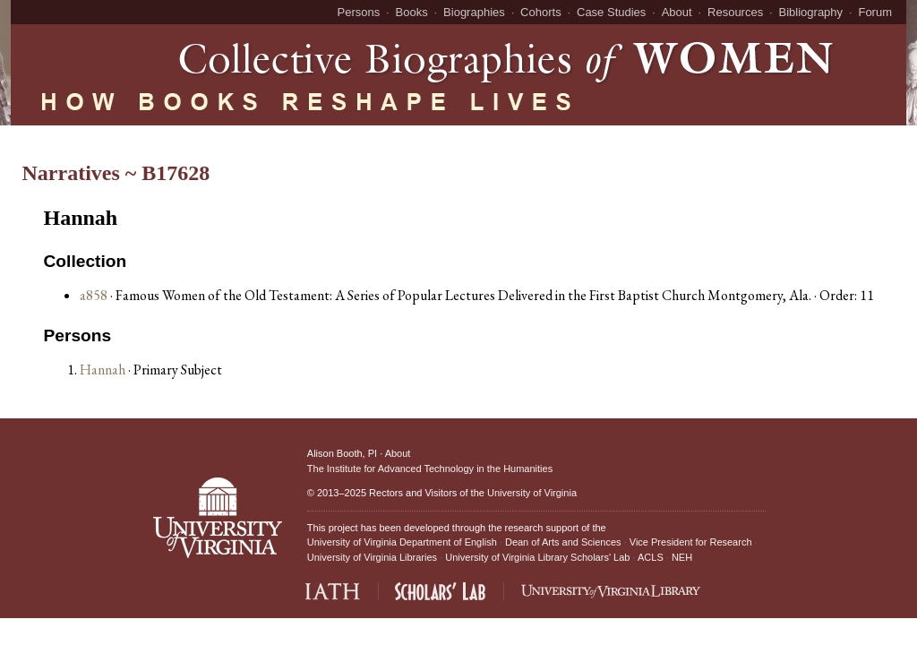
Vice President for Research (691, 542)
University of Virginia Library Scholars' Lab (537, 557)
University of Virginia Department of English (402, 542)
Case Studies (611, 12)
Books (412, 12)
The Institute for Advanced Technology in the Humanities (430, 468)
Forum (875, 12)
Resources (735, 12)
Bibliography (811, 12)
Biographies (474, 12)
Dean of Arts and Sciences (563, 542)
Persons (359, 12)
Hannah (104, 369)
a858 (93, 295)
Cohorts (540, 12)
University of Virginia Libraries (372, 557)
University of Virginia (532, 492)
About (677, 12)
